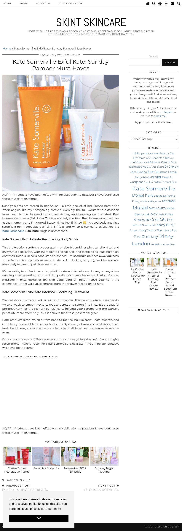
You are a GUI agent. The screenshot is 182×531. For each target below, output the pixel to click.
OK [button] (39, 518)
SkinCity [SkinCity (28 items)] (159, 219)
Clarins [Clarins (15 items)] (135, 162)
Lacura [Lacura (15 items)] (158, 195)
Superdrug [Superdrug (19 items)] (138, 230)
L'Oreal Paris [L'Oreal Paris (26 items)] (142, 195)
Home (8, 3)
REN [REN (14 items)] (148, 219)
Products (43, 3)
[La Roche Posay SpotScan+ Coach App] (137, 262)
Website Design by (162, 527)
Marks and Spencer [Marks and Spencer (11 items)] (151, 201)
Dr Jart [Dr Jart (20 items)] (169, 166)
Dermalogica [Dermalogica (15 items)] (137, 166)
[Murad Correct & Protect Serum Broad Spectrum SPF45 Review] (170, 262)
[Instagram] (154, 3)
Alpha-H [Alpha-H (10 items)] (143, 153)
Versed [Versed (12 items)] (155, 244)
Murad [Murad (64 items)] (140, 207)
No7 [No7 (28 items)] (154, 214)
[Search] (179, 3)
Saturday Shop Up (46, 468)
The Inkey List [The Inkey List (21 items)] (167, 230)
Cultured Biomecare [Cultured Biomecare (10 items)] (150, 162)
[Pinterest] (160, 3)
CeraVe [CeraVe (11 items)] (147, 158)
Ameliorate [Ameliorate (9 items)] (153, 154)
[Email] (172, 3)
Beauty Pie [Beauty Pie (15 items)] (167, 153)
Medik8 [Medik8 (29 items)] (168, 201)
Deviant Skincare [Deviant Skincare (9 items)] (155, 167)
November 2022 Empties (75, 469)
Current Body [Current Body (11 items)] (168, 162)
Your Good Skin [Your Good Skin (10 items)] (167, 244)
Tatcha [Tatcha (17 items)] (151, 230)
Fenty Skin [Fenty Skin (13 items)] (141, 177)
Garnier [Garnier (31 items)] (155, 177)
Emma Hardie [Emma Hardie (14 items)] (168, 171)
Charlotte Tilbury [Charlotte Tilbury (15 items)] (163, 158)
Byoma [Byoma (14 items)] (138, 157)
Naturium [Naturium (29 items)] (157, 208)
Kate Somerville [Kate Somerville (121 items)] (153, 188)
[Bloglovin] (166, 3)
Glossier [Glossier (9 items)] (148, 182)
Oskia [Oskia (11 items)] (161, 214)
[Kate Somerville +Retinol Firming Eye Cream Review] (153, 262)
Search (153, 56)
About (24, 3)
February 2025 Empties (101, 487)
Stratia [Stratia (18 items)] (146, 225)
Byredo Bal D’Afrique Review (25, 487)
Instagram (167, 111)
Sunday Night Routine (104, 469)
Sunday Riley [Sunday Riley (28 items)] (163, 225)
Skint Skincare (91, 22)
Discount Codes (70, 3)
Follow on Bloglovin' (153, 310)
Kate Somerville (13, 231)
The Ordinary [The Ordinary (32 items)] (146, 236)
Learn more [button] (53, 508)
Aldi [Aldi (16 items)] (136, 153)
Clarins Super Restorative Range (17, 469)
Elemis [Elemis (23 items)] (152, 172)
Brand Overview (69, 55)
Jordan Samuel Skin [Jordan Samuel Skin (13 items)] (164, 181)
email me (160, 115)
